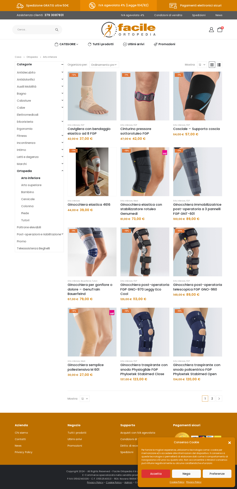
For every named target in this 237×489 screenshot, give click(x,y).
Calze (21, 108)
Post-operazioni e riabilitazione (39, 234)
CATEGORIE (64, 44)
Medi (135, 200)
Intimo (21, 150)
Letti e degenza (28, 157)
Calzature (24, 101)
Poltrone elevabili (29, 227)
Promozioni (164, 44)
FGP (82, 125)
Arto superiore (31, 185)
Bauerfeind (86, 281)
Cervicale (28, 199)
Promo (21, 241)
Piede (25, 213)
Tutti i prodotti (100, 44)
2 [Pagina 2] (212, 398)
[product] (92, 96)
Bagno (21, 93)
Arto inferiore (74, 125)
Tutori (94, 281)
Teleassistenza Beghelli (33, 248)
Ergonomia (24, 129)
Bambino (27, 192)
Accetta (156, 474)
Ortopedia (24, 171)
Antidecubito (26, 72)
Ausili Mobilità (26, 86)
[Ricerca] (57, 29)
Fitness (22, 136)
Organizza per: (77, 64)
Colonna (27, 206)
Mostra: (190, 64)
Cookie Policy (177, 482)
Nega (186, 474)
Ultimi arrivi (133, 44)
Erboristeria (25, 122)
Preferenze (217, 474)
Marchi (21, 164)
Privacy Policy (193, 482)
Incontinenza (26, 143)
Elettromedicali (27, 115)
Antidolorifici (26, 79)
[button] (229, 442)
